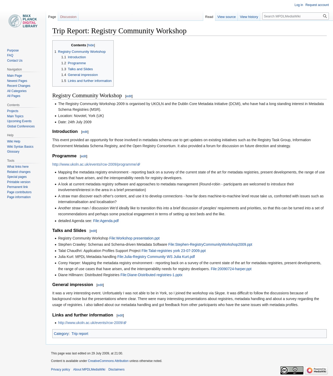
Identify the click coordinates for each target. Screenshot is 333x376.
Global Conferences (21, 126)
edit (129, 96)
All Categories (17, 91)
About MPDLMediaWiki (89, 369)
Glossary (13, 151)
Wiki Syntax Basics (20, 146)
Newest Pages (17, 81)
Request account (317, 5)
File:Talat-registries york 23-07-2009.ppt (174, 251)
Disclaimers (116, 369)
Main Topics (15, 116)
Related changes (18, 172)
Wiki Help (13, 141)
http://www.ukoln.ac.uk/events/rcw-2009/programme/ (94, 164)
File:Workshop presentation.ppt (134, 238)
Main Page (14, 75)
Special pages (17, 177)
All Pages (13, 96)
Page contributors (19, 192)
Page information (19, 197)
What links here (18, 166)
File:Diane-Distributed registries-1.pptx (151, 275)
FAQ (10, 55)
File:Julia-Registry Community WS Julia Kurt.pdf (156, 257)
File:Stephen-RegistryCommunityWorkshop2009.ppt (210, 244)
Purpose (13, 50)
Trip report (80, 334)
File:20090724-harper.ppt (231, 269)
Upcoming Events (19, 121)
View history (249, 17)
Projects (12, 111)
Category (61, 334)
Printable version (18, 182)
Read (209, 17)
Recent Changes (18, 86)
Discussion (68, 17)
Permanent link (17, 187)
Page (52, 17)
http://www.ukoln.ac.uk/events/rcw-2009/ (90, 323)
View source (226, 17)
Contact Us (14, 60)
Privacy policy (60, 369)
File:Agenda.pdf (106, 221)
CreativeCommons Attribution (108, 361)
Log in (298, 5)
